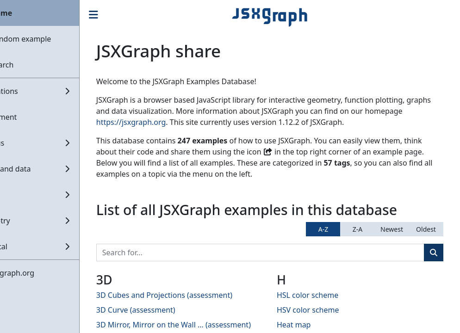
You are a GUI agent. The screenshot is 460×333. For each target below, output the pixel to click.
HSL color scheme (323, 295)
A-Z (323, 229)
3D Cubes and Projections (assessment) (196, 295)
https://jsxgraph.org (202, 122)
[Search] (276, 252)
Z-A (357, 229)
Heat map (310, 325)
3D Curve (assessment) (167, 310)
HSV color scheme (324, 310)
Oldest (426, 229)
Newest (391, 229)
